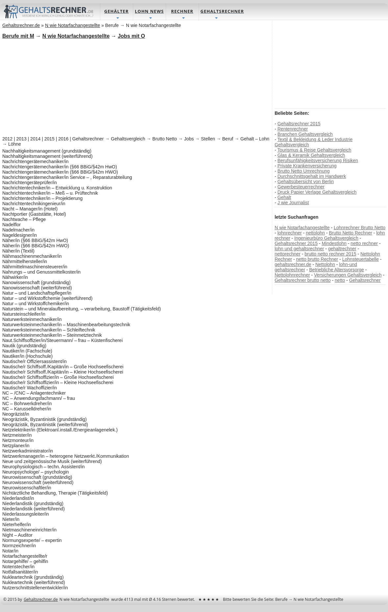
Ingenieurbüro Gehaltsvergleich (326, 238)
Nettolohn (325, 264)
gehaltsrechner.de (293, 264)
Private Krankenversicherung (306, 166)
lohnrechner (289, 233)
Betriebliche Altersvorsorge (336, 270)
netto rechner (364, 243)
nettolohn (315, 233)
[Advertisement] (136, 87)
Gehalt (284, 197)
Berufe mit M (19, 36)
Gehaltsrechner (364, 280)
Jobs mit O (131, 36)
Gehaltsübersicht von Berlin (305, 181)
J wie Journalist (293, 203)
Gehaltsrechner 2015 (298, 124)
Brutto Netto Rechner (350, 233)
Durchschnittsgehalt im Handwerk (311, 176)
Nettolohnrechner (292, 275)
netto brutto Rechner (317, 259)
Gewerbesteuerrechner (300, 187)
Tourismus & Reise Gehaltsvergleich (314, 150)
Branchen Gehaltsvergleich (304, 134)
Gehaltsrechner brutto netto (302, 280)
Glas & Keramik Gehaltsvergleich (311, 155)
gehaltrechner (342, 249)
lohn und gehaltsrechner (299, 249)
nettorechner (288, 254)
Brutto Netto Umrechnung (303, 171)
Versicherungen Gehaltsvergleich (347, 275)
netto (340, 280)
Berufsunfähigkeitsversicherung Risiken (317, 160)
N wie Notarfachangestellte (302, 228)
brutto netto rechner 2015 (330, 254)
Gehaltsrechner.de (41, 599)
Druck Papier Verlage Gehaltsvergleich (316, 192)
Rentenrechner (292, 129)
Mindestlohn (334, 243)
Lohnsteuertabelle (360, 259)
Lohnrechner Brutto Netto (359, 228)
